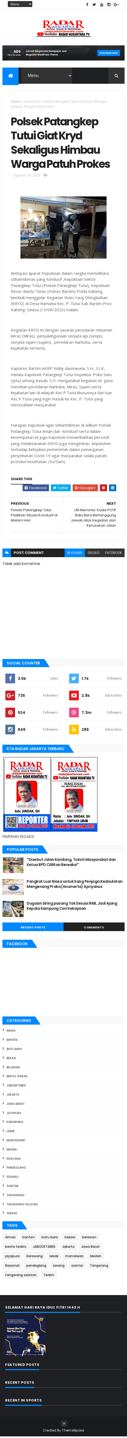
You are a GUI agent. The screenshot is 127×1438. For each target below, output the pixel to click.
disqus (94, 554)
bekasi (11, 1059)
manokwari (15, 1141)
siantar (12, 1187)
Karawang (14, 1123)
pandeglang (16, 1169)
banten (11, 1041)
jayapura (13, 1114)
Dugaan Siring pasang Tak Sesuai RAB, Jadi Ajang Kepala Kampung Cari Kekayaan (72, 907)
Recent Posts (33, 929)
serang (12, 1178)
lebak (10, 1132)
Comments (94, 929)
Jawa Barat (15, 1105)
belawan (13, 1068)
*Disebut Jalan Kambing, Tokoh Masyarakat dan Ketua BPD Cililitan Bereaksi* (71, 863)
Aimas (11, 1032)
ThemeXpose (73, 1431)
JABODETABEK (16, 1087)
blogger (74, 554)
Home (15, 101)
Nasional (13, 1160)
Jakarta (12, 1096)
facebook (113, 554)
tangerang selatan (22, 1205)
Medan (11, 1151)
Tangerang (15, 1196)
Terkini (11, 1215)
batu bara (14, 1050)
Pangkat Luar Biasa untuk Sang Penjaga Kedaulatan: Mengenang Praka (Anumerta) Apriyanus (75, 885)
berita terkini (16, 1078)
